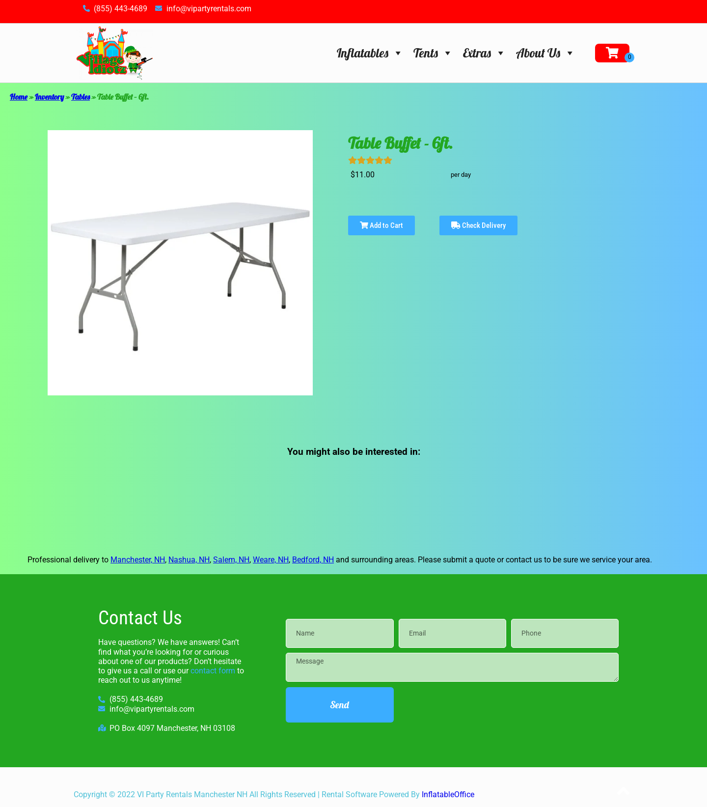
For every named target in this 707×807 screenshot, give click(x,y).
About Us (545, 52)
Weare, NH (271, 559)
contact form (212, 670)
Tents (433, 52)
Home (18, 97)
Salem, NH (231, 559)
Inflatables (370, 52)
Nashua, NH (189, 559)
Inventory (49, 97)
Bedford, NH (313, 559)
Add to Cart (381, 225)
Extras (484, 52)
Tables (80, 97)
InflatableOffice (448, 794)
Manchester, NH (137, 559)
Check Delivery (478, 225)
